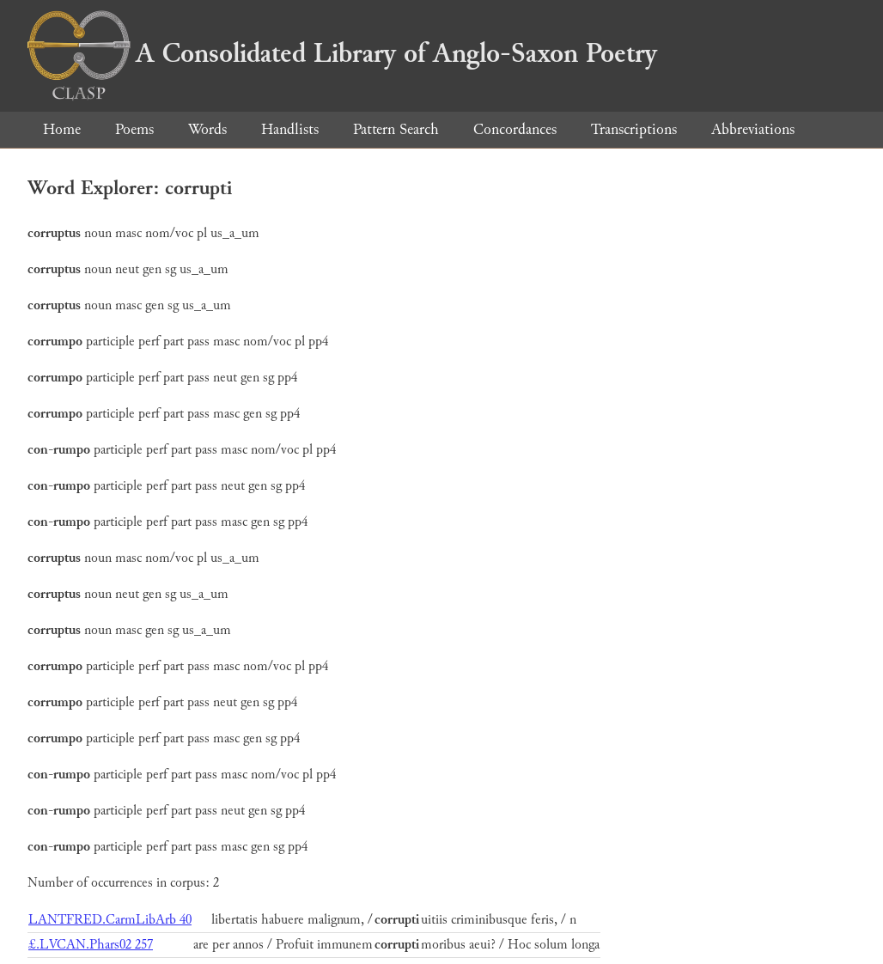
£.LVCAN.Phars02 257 (90, 945)
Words (207, 129)
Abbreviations (753, 129)
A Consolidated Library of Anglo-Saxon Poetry (342, 53)
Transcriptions (634, 129)
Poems (134, 129)
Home (62, 129)
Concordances (515, 129)
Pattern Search (396, 129)
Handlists (290, 129)
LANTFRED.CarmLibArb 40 (110, 920)
